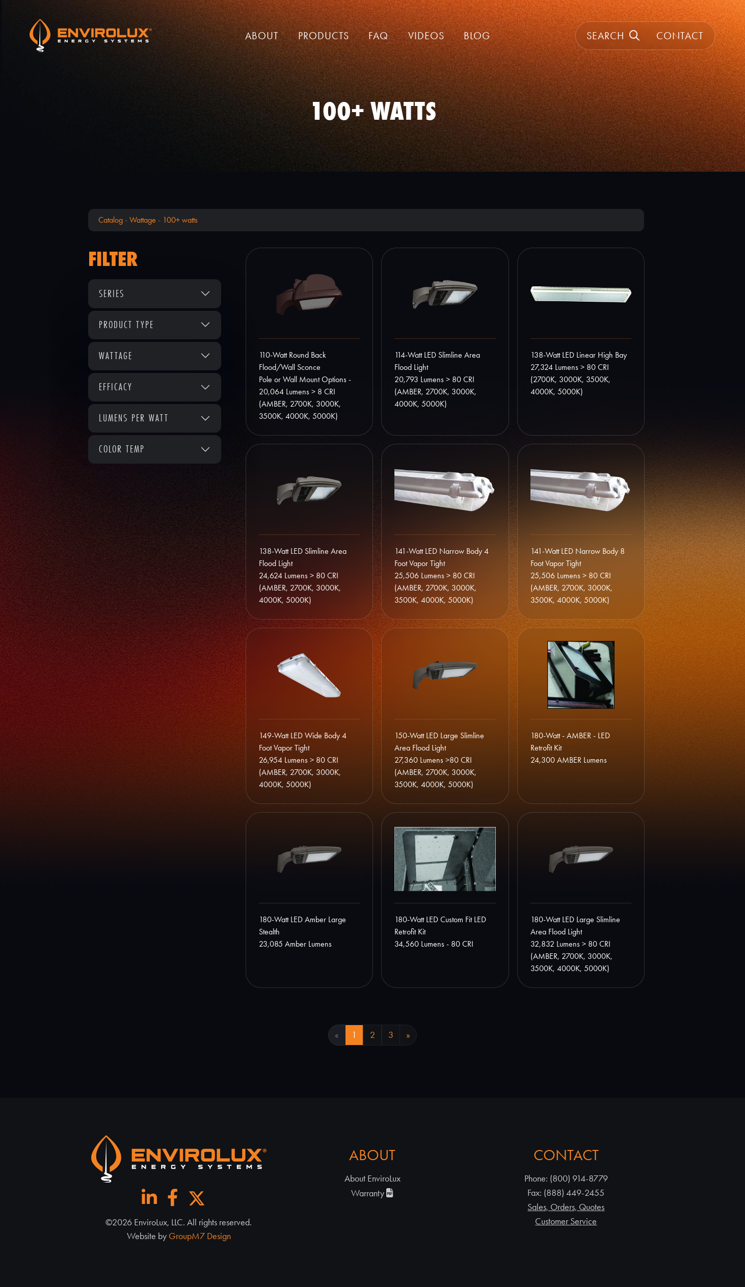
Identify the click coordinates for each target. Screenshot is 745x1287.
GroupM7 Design (200, 1236)
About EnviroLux (372, 1178)
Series (111, 293)
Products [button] (323, 36)
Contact (680, 36)
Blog (477, 36)
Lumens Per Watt (134, 418)
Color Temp (122, 449)
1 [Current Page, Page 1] (354, 1034)
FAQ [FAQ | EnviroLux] (378, 36)
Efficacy (115, 387)
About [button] (262, 36)
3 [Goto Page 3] (390, 1034)
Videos (426, 36)
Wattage (142, 220)
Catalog (110, 220)
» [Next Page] (408, 1034)
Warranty (372, 1193)
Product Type (126, 324)
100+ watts (180, 220)
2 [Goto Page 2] (372, 1034)
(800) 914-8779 (579, 1178)
